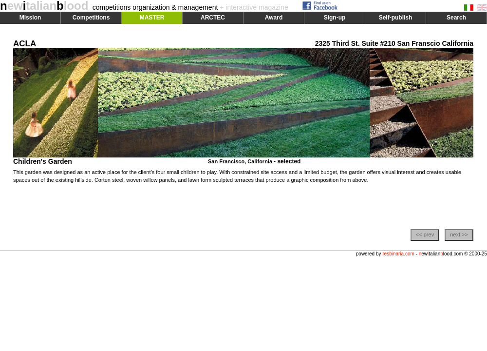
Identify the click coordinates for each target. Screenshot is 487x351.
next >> (459, 234)
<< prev (425, 234)
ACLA (24, 43)
